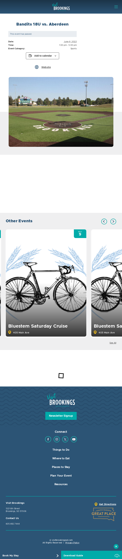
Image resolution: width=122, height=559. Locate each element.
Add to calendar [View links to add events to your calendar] (43, 55)
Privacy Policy (72, 543)
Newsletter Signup (61, 416)
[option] (61, 112)
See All (113, 343)
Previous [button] (104, 221)
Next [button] (113, 221)
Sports (74, 49)
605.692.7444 (13, 524)
